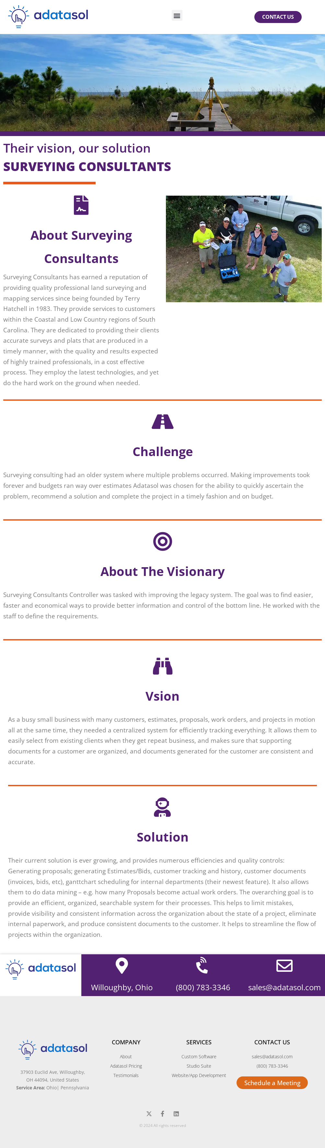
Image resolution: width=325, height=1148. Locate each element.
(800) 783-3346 (203, 987)
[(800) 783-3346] (203, 966)
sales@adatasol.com (284, 987)
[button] (177, 15)
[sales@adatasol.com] (284, 966)
